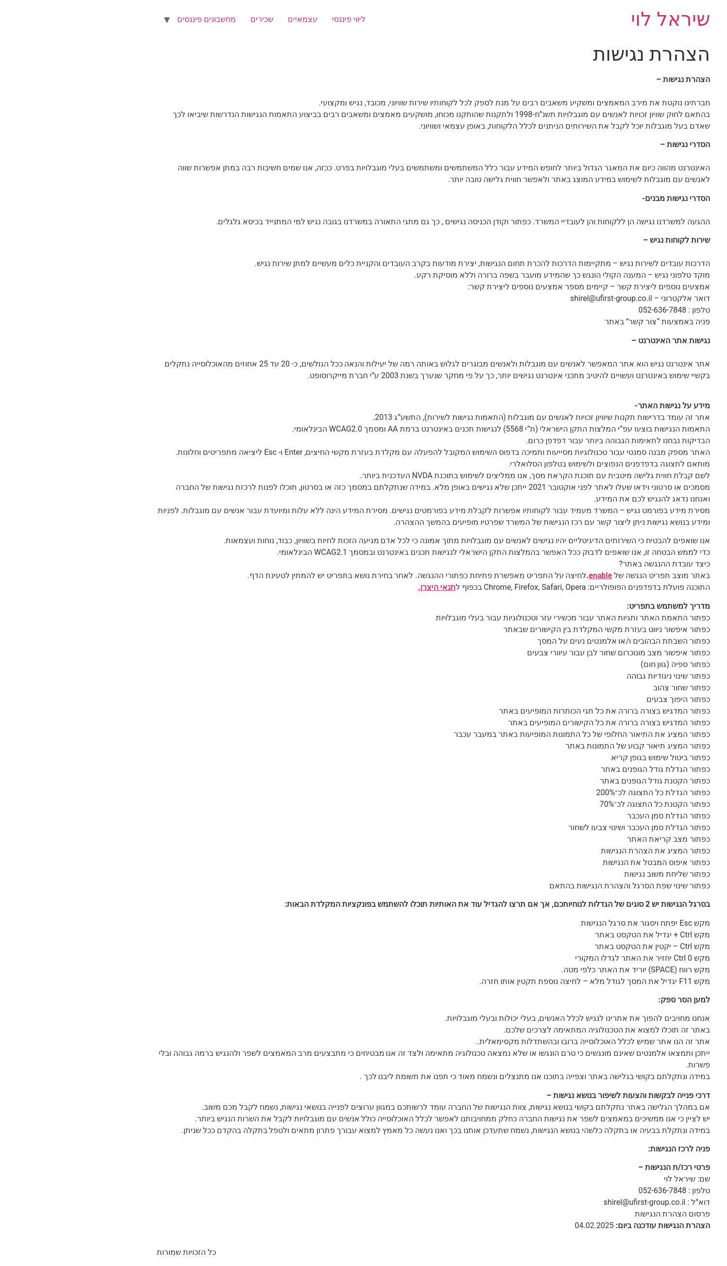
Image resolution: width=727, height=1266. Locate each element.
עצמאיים (233, 19)
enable (530, 575)
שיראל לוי (600, 19)
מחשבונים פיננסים (136, 19)
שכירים (192, 19)
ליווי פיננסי (279, 19)
